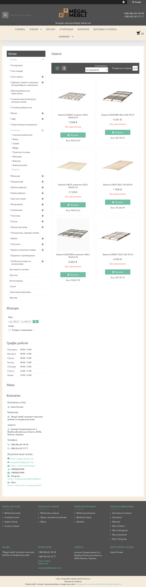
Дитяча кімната (19, 187)
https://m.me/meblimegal (23, 465)
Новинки (64, 36)
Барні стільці (10, 521)
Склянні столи (11, 517)
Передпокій (17, 181)
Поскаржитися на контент (86, 584)
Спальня (15, 130)
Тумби (16, 143)
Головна (20, 29)
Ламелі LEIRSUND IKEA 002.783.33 (117, 114)
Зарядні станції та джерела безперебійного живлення (24, 83)
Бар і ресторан (18, 198)
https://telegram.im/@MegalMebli (24, 478)
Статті (13, 286)
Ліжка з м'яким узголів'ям (53, 517)
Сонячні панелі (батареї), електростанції (23, 100)
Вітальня (15, 175)
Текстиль (16, 215)
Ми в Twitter (118, 526)
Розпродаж (66, 29)
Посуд (14, 221)
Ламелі (16, 169)
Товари (33, 29)
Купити (74, 135)
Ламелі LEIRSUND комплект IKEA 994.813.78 (73, 256)
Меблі (14, 238)
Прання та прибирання (23, 255)
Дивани (80, 521)
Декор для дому (19, 227)
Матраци (17, 156)
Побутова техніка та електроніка (21, 262)
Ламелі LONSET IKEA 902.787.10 (117, 254)
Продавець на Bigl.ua (73, 581)
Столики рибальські (21, 107)
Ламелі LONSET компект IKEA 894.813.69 (73, 116)
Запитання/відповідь (20, 292)
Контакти (83, 29)
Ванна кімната (18, 193)
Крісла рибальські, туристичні (20, 92)
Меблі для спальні (49, 512)
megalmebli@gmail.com (21, 462)
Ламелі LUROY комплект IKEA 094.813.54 (73, 186)
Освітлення (16, 210)
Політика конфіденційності (110, 584)
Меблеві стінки (83, 517)
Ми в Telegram (119, 539)
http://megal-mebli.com (22, 458)
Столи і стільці (11, 526)
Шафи (15, 147)
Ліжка (15, 139)
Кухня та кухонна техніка (23, 249)
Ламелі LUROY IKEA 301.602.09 (117, 184)
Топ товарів (17, 71)
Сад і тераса (17, 76)
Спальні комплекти (22, 134)
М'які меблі (16, 204)
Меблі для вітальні (85, 512)
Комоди (17, 160)
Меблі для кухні (12, 512)
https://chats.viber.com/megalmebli (24, 485)
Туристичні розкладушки (24, 124)
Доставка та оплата (105, 29)
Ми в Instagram (120, 530)
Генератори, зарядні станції (25, 232)
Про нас (50, 29)
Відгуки (13, 297)
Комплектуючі (20, 165)
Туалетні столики (21, 152)
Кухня (14, 113)
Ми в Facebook (119, 534)
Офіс (13, 118)
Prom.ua (87, 579)
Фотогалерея (16, 280)
